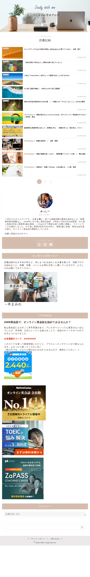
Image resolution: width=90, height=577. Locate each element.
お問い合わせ (55, 539)
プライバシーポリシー (38, 539)
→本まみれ (30, 289)
